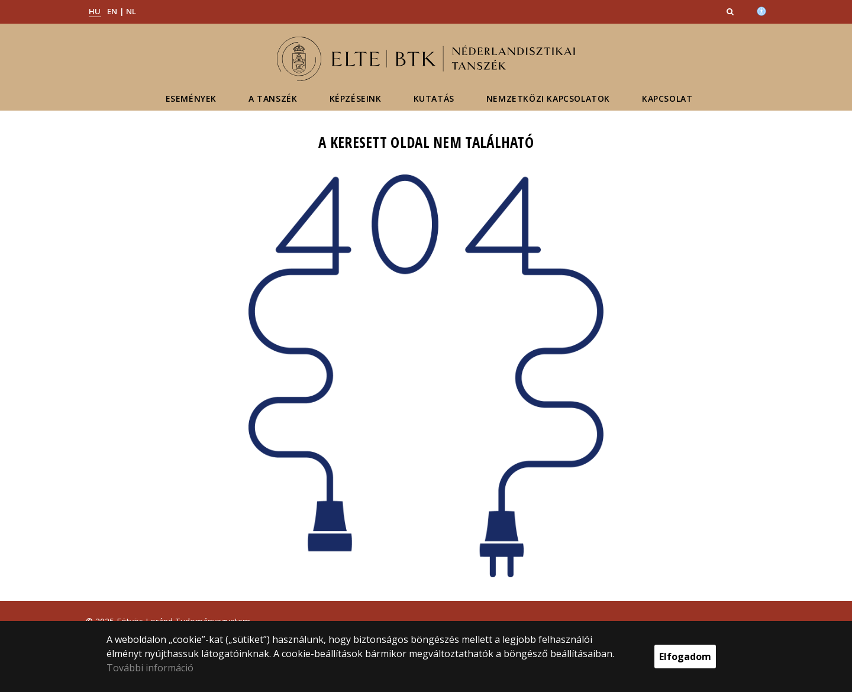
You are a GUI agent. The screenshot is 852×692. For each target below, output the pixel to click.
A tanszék (272, 98)
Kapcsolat (667, 98)
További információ (149, 667)
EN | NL (122, 11)
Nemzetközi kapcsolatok (548, 98)
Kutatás (434, 98)
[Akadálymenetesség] (761, 10)
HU (95, 11)
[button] (731, 11)
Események (191, 98)
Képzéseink (356, 98)
